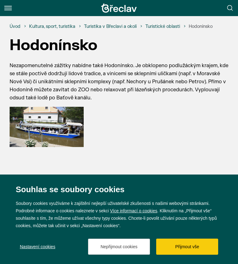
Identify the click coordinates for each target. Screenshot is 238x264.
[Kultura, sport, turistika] (52, 26)
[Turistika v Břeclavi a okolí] (110, 26)
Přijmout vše (187, 246)
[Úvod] (15, 26)
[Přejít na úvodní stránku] (119, 8)
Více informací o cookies (133, 210)
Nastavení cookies (37, 246)
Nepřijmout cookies (118, 246)
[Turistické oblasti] (162, 26)
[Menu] (8, 8)
